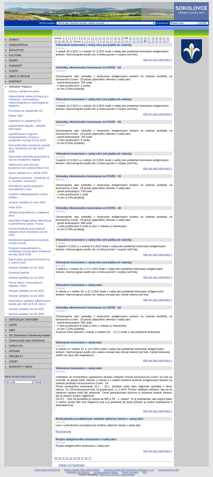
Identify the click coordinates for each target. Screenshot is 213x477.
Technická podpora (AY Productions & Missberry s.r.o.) (129, 470)
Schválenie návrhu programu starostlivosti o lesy (26, 187)
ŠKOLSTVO (16, 50)
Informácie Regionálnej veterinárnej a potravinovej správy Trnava (30, 222)
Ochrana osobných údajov (105, 472)
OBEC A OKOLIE (19, 76)
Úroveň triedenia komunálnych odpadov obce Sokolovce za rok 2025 (28, 232)
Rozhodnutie (63, 431)
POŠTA (13, 71)
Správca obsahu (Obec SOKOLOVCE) (82, 470)
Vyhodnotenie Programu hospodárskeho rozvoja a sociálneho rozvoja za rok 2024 (27, 137)
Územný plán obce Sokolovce (27, 340)
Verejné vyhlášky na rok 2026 (26, 314)
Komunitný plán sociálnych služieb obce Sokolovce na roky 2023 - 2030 (29, 148)
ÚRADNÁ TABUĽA (20, 86)
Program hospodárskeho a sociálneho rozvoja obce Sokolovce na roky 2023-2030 (30, 251)
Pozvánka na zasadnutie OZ (26, 110)
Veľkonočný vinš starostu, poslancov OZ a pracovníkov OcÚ (29, 166)
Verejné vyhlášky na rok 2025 (26, 309)
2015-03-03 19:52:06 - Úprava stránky (117, 474)
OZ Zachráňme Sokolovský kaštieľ (29, 335)
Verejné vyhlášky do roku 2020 (27, 202)
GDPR (13, 324)
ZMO (12, 330)
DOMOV (14, 39)
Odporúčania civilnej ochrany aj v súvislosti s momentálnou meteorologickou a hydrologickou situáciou (28, 101)
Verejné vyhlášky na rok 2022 (26, 277)
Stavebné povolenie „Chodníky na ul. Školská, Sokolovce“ (29, 179)
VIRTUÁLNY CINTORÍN (23, 319)
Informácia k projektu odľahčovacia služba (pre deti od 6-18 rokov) (30, 302)
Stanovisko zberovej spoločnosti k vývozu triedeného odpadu (29, 158)
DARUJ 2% (16, 345)
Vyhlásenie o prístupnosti (77, 472)
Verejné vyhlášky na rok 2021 (26, 267)
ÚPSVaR (14, 351)
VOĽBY (13, 361)
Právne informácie (130, 472)
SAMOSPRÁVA (18, 44)
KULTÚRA (15, 55)
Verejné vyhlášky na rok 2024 (26, 295)
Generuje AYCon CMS (168, 470)
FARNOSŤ (15, 65)
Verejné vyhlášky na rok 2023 (26, 290)
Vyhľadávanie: (163, 23)
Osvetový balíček (19, 272)
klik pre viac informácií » (157, 59)
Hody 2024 (15, 207)
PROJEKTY (16, 356)
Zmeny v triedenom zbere (24, 91)
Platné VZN (15, 115)
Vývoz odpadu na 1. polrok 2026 (28, 172)
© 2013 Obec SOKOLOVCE (47, 470)
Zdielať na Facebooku (71, 465)
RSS (145, 472)
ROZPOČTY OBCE (20, 366)
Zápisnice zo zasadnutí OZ (25, 120)
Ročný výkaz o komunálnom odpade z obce (26, 284)
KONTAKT (15, 81)
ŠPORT (13, 60)
